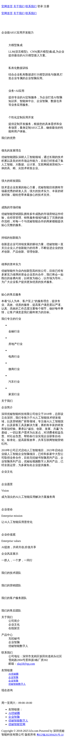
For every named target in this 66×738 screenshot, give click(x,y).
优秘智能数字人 (17, 684)
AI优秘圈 (13, 674)
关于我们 (19, 6)
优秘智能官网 (16, 724)
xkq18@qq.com (26, 663)
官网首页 (7, 6)
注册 (46, 6)
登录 (40, 6)
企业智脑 (13, 677)
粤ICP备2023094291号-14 (50, 734)
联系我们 (31, 6)
